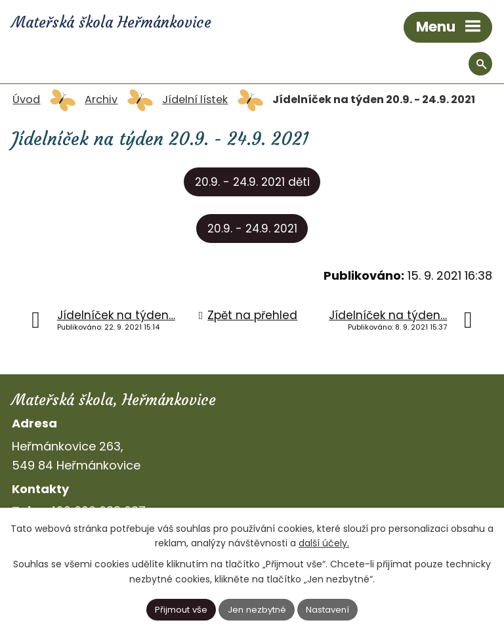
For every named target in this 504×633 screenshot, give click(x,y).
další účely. (324, 543)
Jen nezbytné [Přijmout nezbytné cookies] (257, 609)
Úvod (26, 99)
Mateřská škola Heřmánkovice (111, 22)
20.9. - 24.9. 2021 (252, 228)
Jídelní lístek (195, 99)
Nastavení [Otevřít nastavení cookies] (327, 609)
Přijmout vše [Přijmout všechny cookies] (181, 609)
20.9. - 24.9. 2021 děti (252, 182)
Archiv (101, 99)
